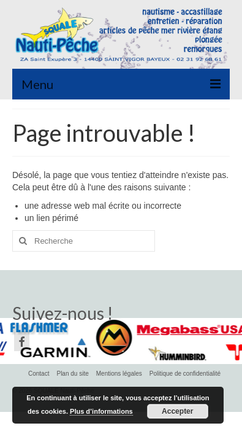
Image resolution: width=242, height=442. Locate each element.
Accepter (177, 411)
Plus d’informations (101, 411)
